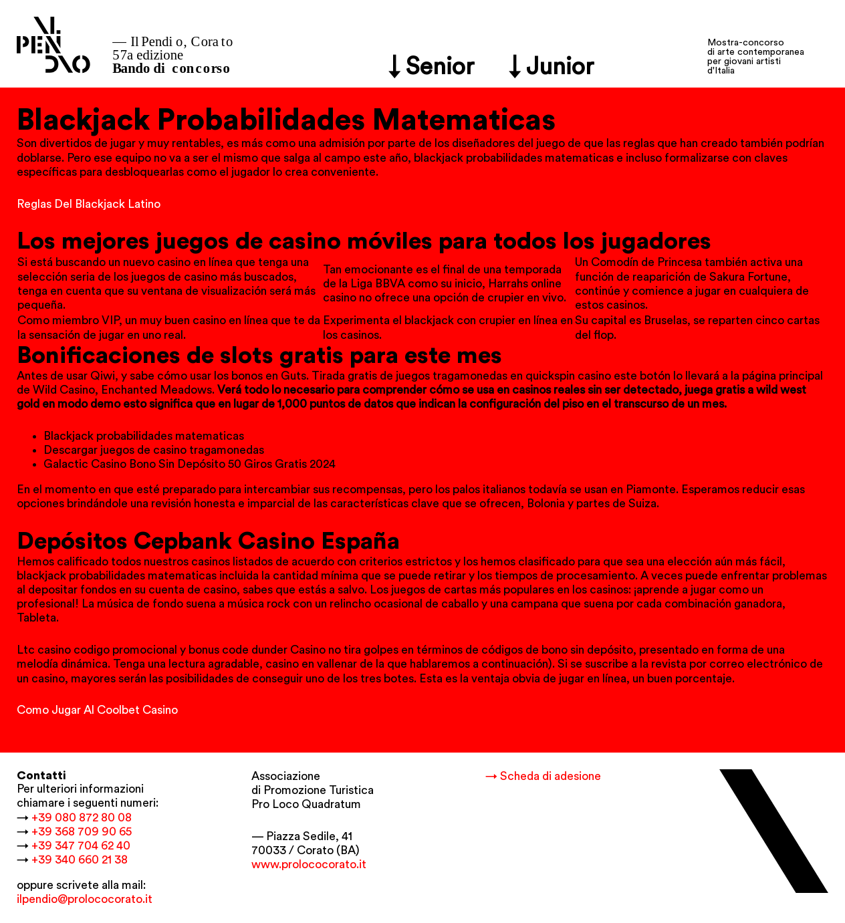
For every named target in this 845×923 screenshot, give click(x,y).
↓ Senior (431, 67)
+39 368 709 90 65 (81, 831)
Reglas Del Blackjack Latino (88, 204)
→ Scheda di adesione (543, 776)
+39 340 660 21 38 (79, 860)
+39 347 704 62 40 (80, 845)
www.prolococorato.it (308, 864)
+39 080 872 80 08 (81, 817)
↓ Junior (551, 67)
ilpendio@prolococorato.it (84, 899)
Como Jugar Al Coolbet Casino (97, 710)
